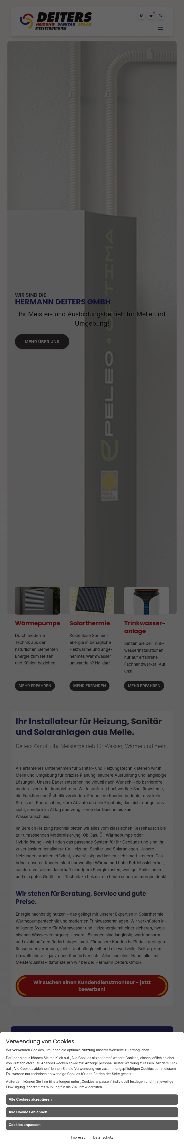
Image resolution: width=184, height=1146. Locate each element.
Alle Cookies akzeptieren (30, 1099)
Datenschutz (103, 1137)
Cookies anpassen (24, 1125)
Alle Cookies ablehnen (28, 1112)
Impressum (79, 1137)
